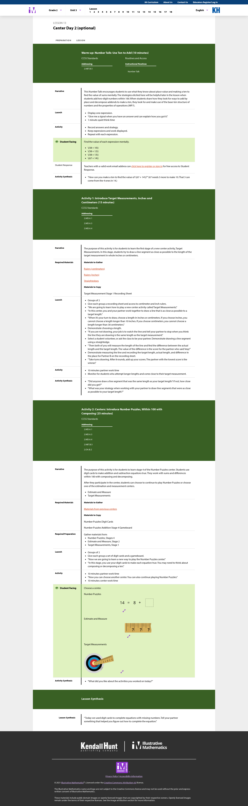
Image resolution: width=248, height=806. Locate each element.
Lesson (80, 40)
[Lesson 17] (165, 12)
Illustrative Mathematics (72, 782)
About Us (167, 2)
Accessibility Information (131, 776)
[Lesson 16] (160, 12)
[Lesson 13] (144, 12)
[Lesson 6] (111, 12)
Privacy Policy (111, 776)
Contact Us (182, 2)
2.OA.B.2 (88, 449)
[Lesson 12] (138, 12)
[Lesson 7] (115, 12)
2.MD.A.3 (88, 223)
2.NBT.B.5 (88, 68)
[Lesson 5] (107, 12)
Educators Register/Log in (205, 2)
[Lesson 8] (119, 12)
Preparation (63, 40)
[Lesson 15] (154, 12)
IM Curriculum (151, 2)
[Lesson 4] (102, 12)
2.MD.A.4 (88, 228)
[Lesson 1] (90, 12)
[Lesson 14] (149, 12)
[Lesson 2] (94, 12)
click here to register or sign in (146, 166)
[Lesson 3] (98, 12)
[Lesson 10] (127, 12)
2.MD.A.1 (88, 218)
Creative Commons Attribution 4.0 (120, 782)
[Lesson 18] (171, 12)
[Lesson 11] (133, 12)
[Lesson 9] (123, 12)
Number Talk (134, 71)
